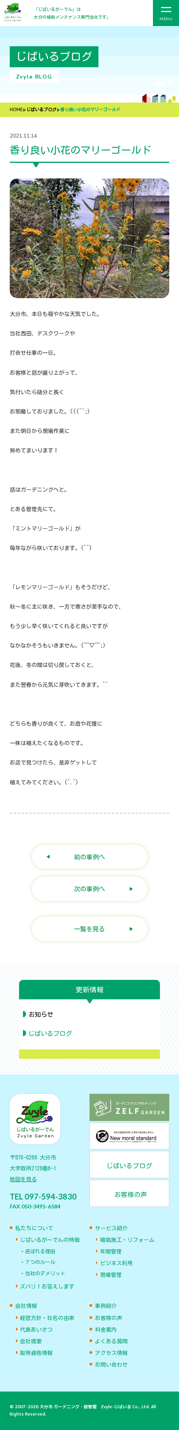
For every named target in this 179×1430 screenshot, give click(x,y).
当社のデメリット (45, 1273)
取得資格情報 (36, 1353)
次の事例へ (89, 888)
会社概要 (31, 1341)
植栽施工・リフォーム (127, 1240)
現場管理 (111, 1275)
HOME (16, 110)
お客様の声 (108, 1318)
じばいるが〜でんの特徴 (50, 1240)
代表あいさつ (36, 1329)
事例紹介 (106, 1306)
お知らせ (40, 1014)
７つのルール (40, 1262)
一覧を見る (89, 928)
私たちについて (34, 1228)
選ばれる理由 (40, 1251)
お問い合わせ (111, 1364)
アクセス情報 (111, 1353)
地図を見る (23, 1179)
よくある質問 (111, 1341)
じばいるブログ (41, 110)
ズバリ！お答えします (47, 1286)
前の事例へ (89, 857)
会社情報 (26, 1306)
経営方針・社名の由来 (47, 1318)
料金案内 (106, 1329)
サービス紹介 (111, 1228)
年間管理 (111, 1251)
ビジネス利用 (116, 1263)
